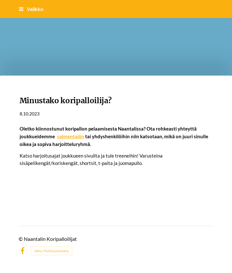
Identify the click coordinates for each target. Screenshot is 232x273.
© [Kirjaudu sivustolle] (21, 239)
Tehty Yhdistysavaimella (51, 251)
